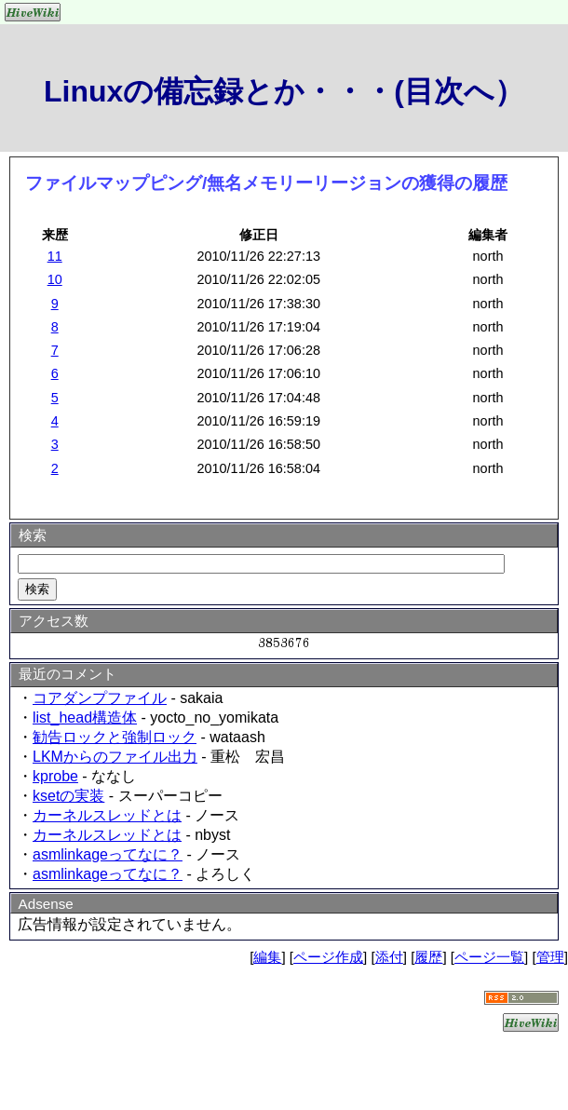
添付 (389, 957)
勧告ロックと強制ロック (114, 737)
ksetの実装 (68, 796)
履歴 (428, 957)
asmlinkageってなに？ (108, 854)
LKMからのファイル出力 (115, 757)
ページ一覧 (489, 957)
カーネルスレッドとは (107, 815)
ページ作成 (328, 957)
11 (54, 256)
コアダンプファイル (100, 698)
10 (54, 279)
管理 (550, 957)
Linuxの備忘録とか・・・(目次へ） (284, 91)
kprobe (55, 776)
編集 (267, 957)
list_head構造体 (85, 717)
